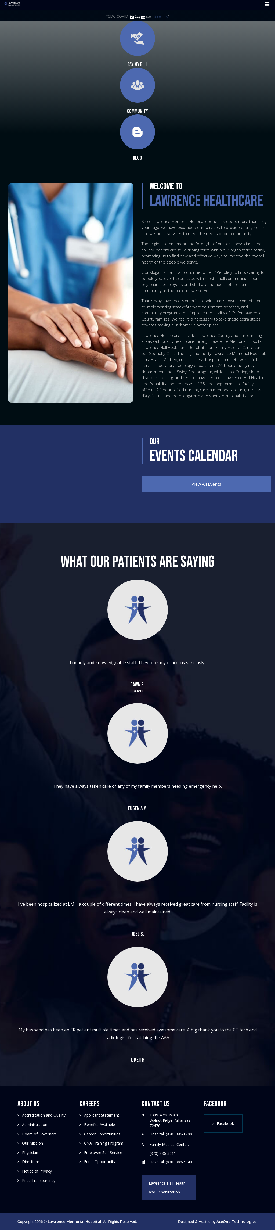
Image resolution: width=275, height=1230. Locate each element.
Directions (31, 1161)
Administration (34, 1124)
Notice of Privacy (37, 1171)
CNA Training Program (103, 1143)
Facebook (225, 1123)
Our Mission (32, 1143)
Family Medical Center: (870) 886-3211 (169, 1149)
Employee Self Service (103, 1152)
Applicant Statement (101, 1115)
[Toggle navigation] (265, 5)
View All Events (206, 484)
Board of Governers (39, 1134)
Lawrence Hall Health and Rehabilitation (167, 1188)
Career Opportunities (102, 1134)
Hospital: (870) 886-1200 (171, 1134)
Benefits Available (99, 1124)
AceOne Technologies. (237, 1221)
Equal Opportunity (99, 1161)
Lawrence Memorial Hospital (74, 1221)
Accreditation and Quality (44, 1115)
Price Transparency (38, 1180)
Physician (30, 1152)
